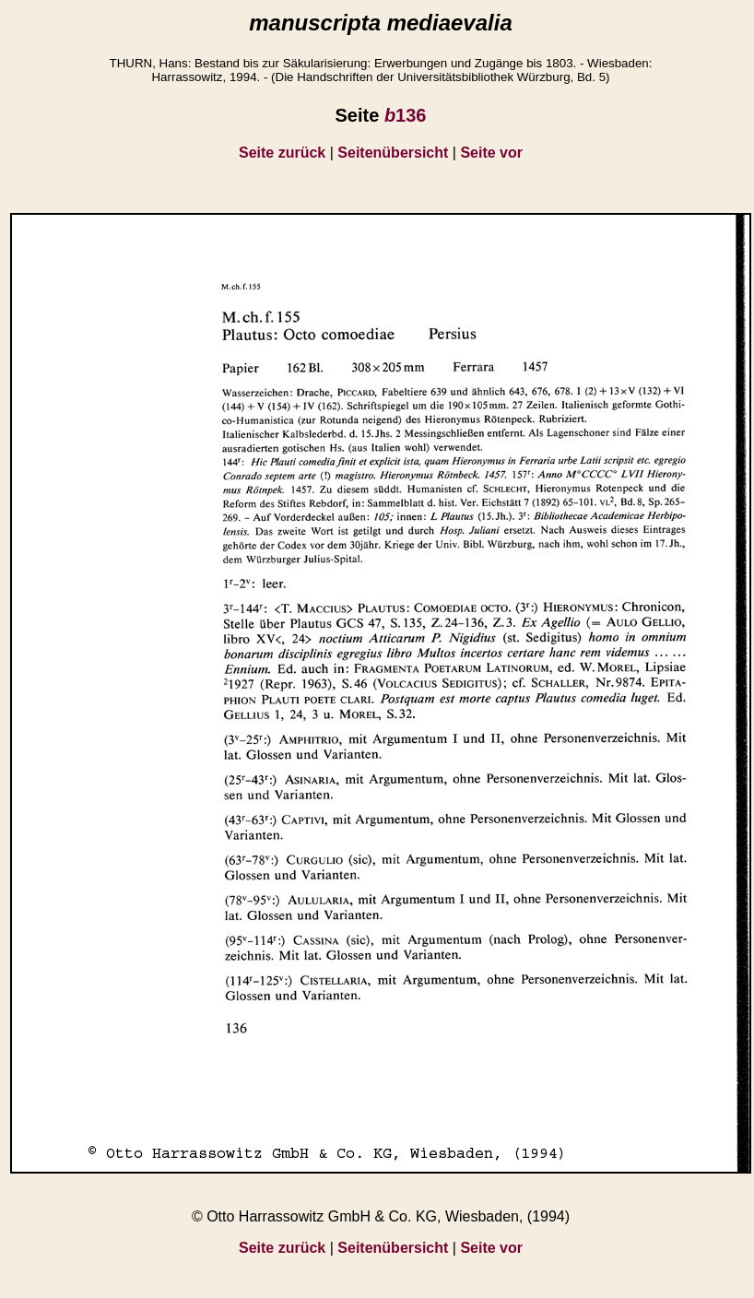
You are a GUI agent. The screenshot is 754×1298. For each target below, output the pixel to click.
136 (405, 115)
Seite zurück (282, 152)
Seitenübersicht (392, 152)
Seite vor (491, 152)
